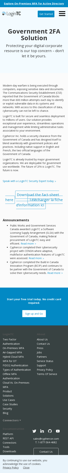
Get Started (46, 14)
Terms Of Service (47, 374)
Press (40, 348)
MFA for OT (10, 361)
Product (7, 391)
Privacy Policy (45, 369)
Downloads (9, 451)
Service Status (45, 361)
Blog (5, 413)
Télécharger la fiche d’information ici (39, 202)
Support (41, 365)
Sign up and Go (34, 313)
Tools (6, 447)
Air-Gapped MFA (12, 352)
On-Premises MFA (13, 348)
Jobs (39, 352)
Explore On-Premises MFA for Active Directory (34, 3)
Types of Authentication (17, 369)
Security (7, 408)
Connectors (12, 420)
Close (26, 467)
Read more (27, 243)
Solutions (8, 395)
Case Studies (10, 404)
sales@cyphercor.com (46, 438)
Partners (42, 356)
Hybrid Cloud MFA (13, 356)
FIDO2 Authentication (15, 365)
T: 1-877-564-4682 (46, 442)
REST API (8, 438)
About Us (42, 339)
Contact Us (43, 343)
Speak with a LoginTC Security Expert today (28, 181)
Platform (8, 434)
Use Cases (9, 400)
